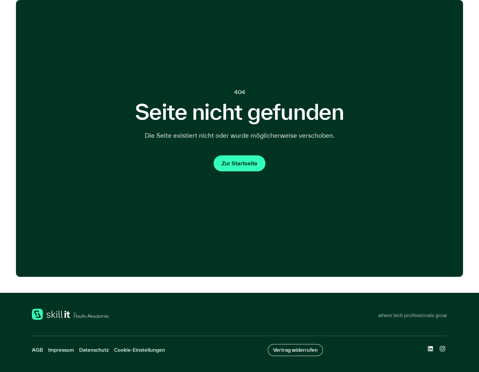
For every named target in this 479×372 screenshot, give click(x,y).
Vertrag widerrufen (295, 350)
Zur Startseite (239, 163)
